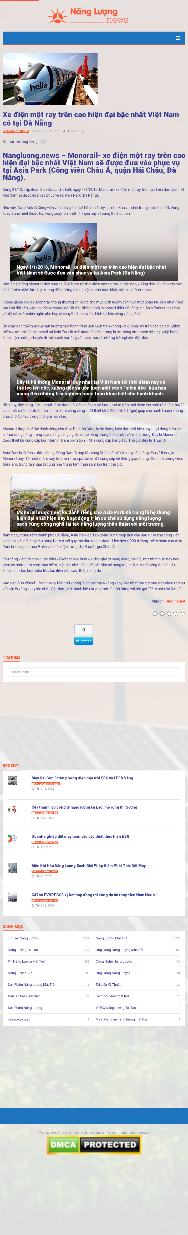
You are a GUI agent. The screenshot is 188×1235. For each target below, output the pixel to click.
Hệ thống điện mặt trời (112, 996)
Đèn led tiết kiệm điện (24, 996)
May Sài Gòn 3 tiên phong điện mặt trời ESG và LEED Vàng (82, 778)
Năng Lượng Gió (20, 973)
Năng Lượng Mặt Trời (45, 784)
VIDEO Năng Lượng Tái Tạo (116, 1007)
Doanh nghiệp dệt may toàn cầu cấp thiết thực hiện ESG (80, 836)
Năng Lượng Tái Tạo (44, 813)
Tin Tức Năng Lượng (16, 131)
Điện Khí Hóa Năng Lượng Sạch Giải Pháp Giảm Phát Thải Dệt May (89, 866)
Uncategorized (19, 1019)
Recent (11, 766)
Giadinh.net (175, 601)
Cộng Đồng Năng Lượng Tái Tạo (89, 1132)
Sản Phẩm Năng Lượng (25, 1007)
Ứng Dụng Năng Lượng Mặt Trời (119, 950)
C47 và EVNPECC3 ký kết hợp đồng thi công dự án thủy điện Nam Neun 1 (95, 895)
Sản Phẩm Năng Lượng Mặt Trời (31, 984)
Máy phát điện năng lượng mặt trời (121, 1019)
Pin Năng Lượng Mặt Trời (26, 961)
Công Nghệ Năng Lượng (114, 961)
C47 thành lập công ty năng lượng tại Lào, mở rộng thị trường (84, 807)
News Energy (76, 131)
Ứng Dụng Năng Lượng (113, 973)
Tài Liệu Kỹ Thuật (108, 984)
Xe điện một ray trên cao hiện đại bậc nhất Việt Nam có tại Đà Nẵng (91, 118)
